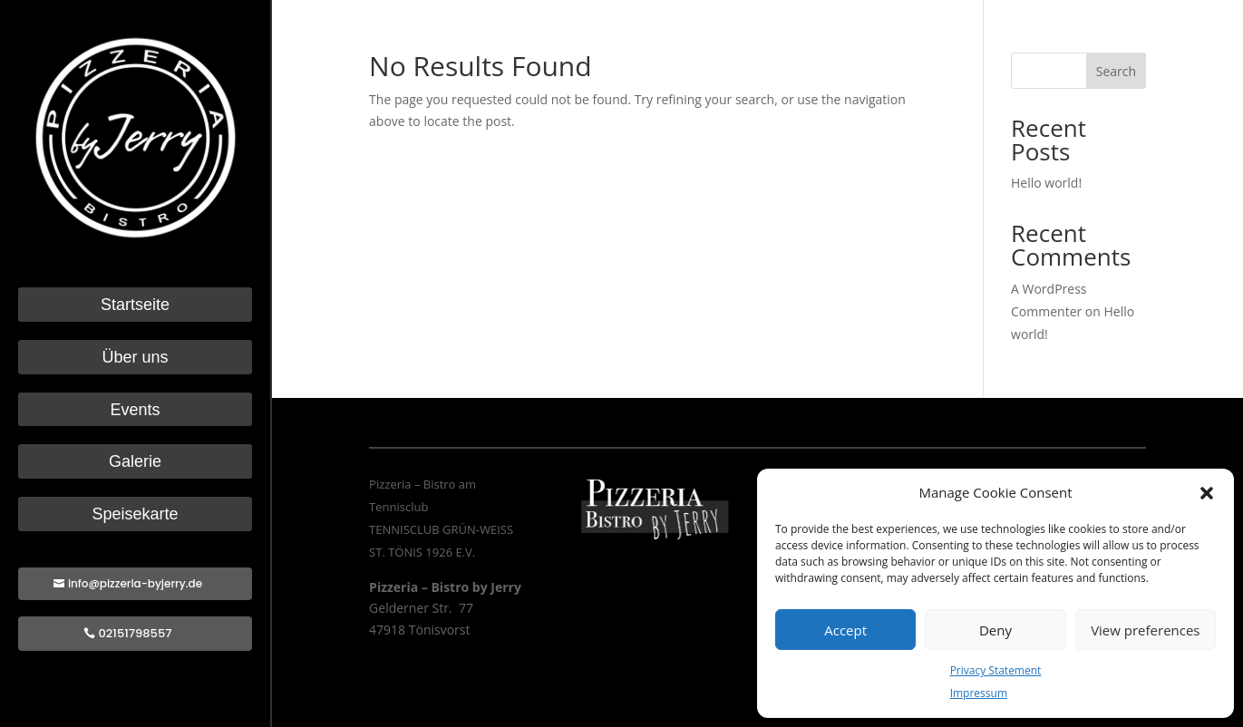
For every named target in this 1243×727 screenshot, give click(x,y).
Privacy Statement (996, 670)
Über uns (135, 357)
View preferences (1145, 630)
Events (135, 410)
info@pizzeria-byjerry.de (135, 583)
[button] (1207, 493)
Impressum (978, 693)
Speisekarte (135, 514)
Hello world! (1046, 182)
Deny (995, 630)
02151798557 (135, 633)
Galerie (135, 461)
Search (1116, 71)
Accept (845, 630)
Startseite (135, 305)
